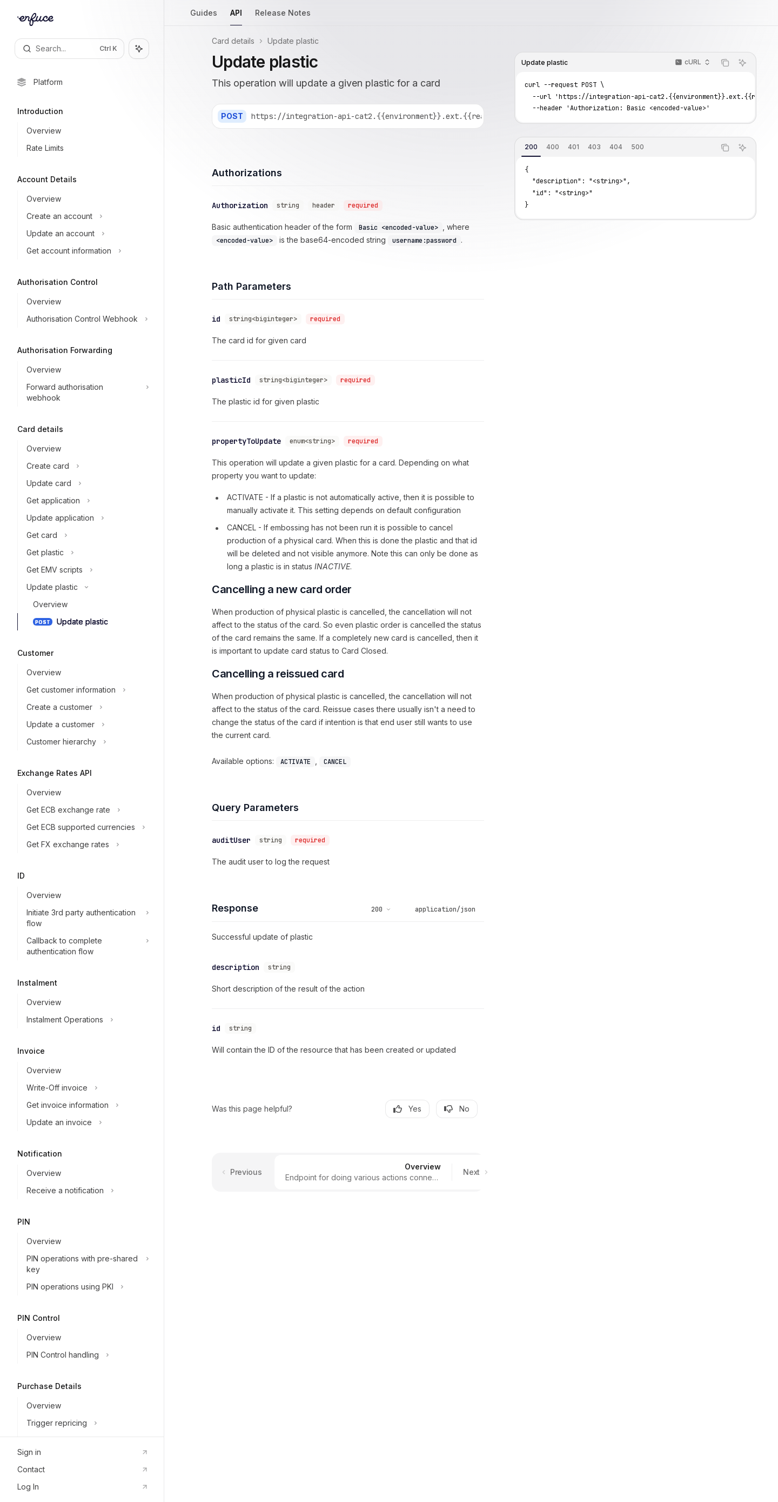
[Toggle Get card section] (86, 535)
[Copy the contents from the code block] (725, 63)
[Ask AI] (742, 63)
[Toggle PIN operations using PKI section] (86, 1286)
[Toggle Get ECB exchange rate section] (86, 810)
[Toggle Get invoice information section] (86, 1105)
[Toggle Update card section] (86, 483)
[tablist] (615, 147)
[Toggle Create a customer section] (86, 707)
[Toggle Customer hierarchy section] (86, 741)
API (236, 17)
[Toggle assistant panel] (139, 48)
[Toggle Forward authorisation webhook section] (86, 392)
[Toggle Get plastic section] (86, 552)
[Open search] (69, 48)
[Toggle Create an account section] (86, 216)
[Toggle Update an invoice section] (86, 1122)
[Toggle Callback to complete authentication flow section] (86, 946)
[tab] (531, 147)
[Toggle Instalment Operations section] (86, 1019)
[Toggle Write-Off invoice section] (86, 1087)
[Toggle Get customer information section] (86, 690)
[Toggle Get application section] (86, 500)
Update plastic (293, 40)
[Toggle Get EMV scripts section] (86, 570)
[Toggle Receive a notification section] (86, 1190)
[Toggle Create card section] (86, 466)
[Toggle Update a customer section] (86, 724)
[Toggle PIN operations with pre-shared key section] (86, 1264)
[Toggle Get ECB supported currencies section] (86, 827)
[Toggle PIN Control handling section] (86, 1355)
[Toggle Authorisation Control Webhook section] (86, 319)
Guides (203, 17)
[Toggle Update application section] (86, 518)
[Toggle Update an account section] (86, 233)
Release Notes (283, 17)
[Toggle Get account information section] (86, 251)
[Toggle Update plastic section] (86, 587)
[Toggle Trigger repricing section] (86, 1423)
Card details (233, 40)
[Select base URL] (423, 116)
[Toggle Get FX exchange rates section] (86, 844)
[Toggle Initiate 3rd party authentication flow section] (86, 918)
